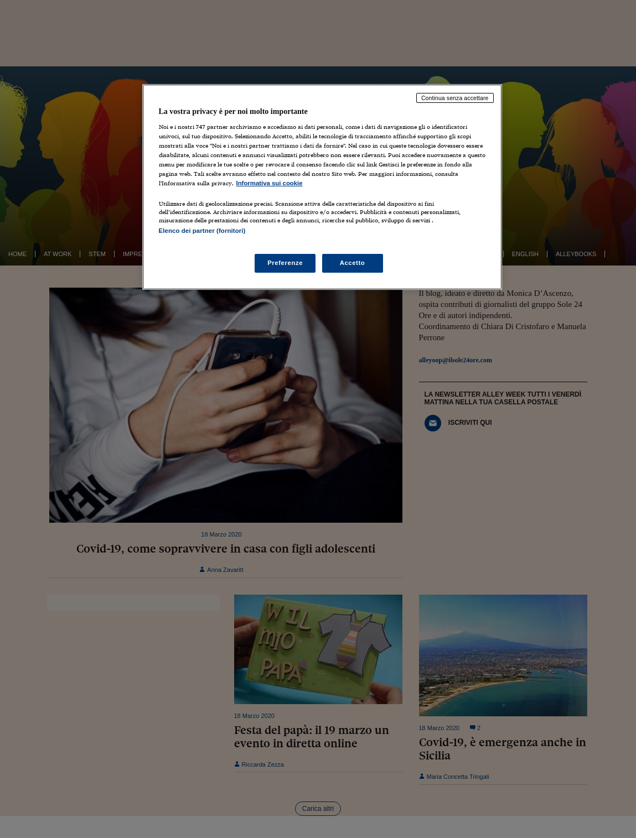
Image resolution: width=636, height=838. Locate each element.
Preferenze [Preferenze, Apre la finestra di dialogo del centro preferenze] (285, 262)
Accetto (352, 262)
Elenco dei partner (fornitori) (202, 230)
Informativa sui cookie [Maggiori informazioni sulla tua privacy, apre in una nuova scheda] (269, 183)
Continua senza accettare (455, 98)
